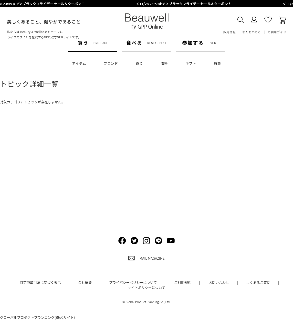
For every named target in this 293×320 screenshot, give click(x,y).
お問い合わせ (219, 282)
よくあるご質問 (258, 282)
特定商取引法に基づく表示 (40, 282)
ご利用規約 (182, 282)
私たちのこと (251, 32)
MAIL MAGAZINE (146, 258)
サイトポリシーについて (146, 287)
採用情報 (229, 32)
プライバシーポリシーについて (133, 282)
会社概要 (85, 282)
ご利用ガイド (277, 32)
